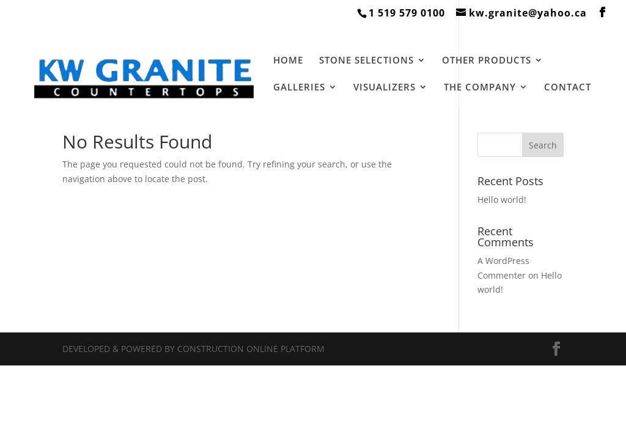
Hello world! (501, 199)
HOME (288, 61)
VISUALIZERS (384, 87)
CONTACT (567, 87)
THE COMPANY (480, 87)
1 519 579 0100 (407, 13)
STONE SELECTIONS (366, 61)
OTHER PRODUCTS (486, 61)
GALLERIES (299, 87)
